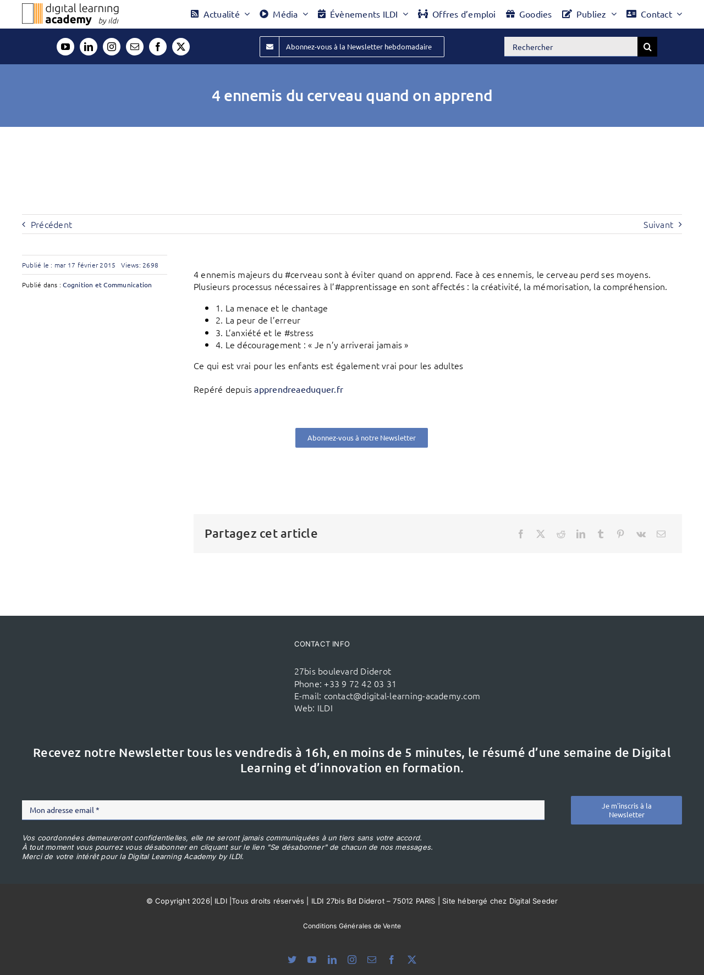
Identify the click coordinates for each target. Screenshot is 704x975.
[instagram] (111, 46)
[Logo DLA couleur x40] (70, 8)
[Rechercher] (570, 47)
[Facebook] (521, 534)
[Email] (661, 534)
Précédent (51, 224)
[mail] (135, 46)
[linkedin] (88, 46)
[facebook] (158, 46)
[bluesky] (292, 959)
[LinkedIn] (581, 534)
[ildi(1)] (235, 660)
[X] (541, 534)
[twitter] (181, 46)
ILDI (325, 707)
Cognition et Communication (107, 284)
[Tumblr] (600, 534)
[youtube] (65, 46)
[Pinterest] (620, 534)
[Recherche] (647, 47)
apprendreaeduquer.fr (298, 388)
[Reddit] (561, 534)
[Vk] (641, 534)
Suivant (658, 224)
